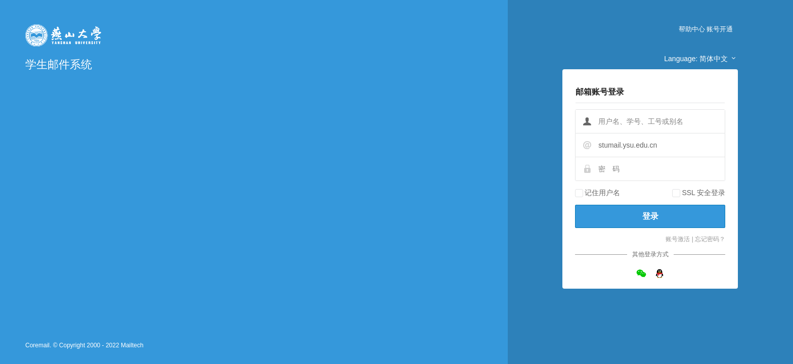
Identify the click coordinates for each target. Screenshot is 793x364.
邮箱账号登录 (600, 91)
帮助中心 (692, 29)
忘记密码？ (710, 239)
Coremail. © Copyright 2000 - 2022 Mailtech (84, 345)
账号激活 (678, 239)
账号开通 (720, 29)
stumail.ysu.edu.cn (627, 145)
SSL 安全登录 (703, 193)
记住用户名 (602, 193)
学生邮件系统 (58, 64)
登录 (650, 216)
